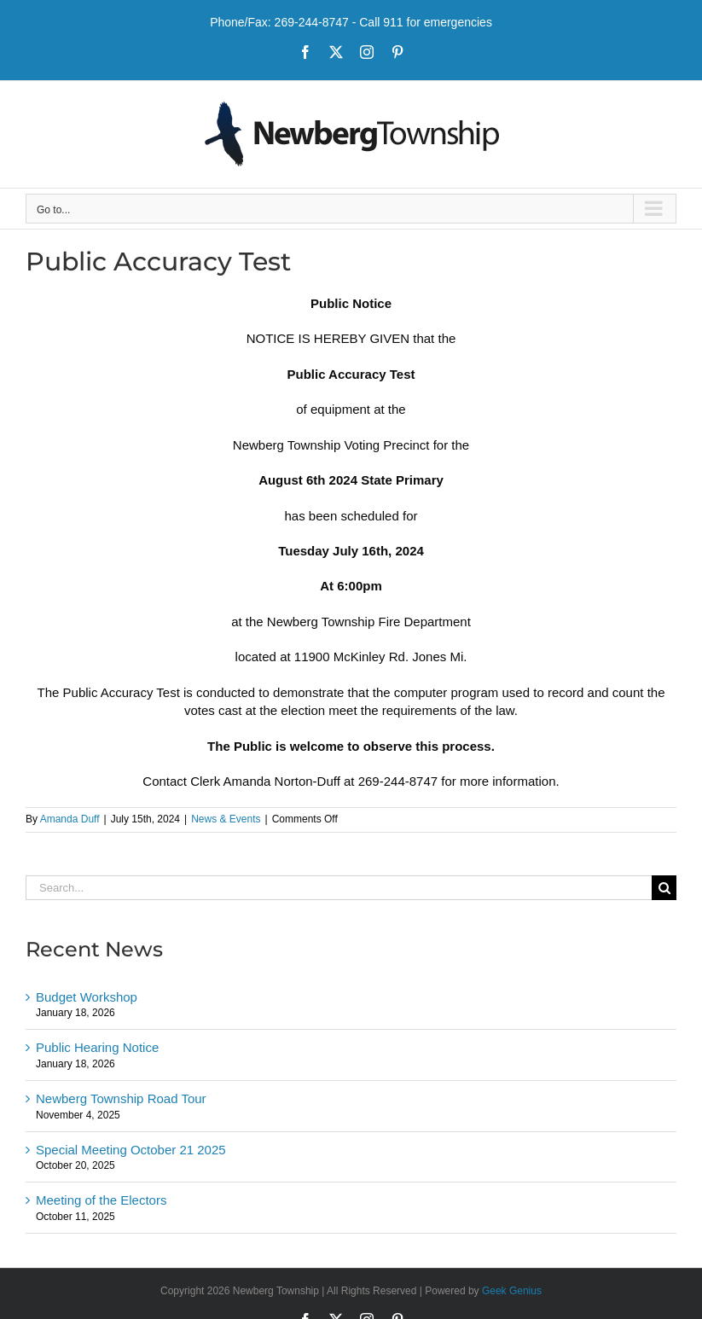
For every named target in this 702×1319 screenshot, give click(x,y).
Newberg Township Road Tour (121, 1098)
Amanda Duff (70, 819)
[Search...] (339, 887)
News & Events (225, 819)
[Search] (664, 887)
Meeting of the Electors (101, 1200)
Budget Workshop (86, 997)
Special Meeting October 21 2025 (131, 1149)
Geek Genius (512, 1291)
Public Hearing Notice (97, 1047)
